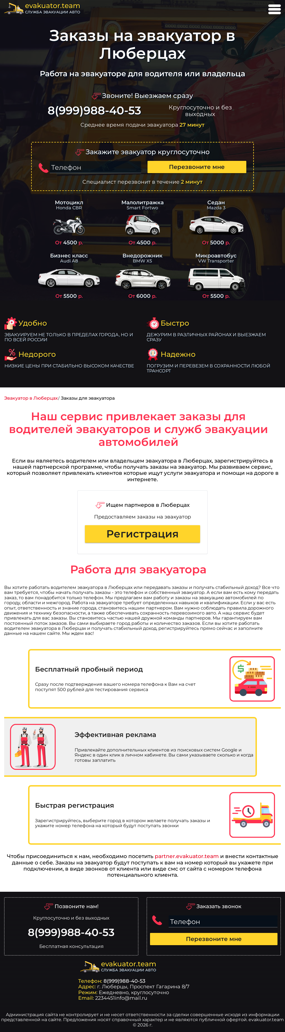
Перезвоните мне (197, 166)
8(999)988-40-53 (94, 110)
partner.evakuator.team (187, 856)
